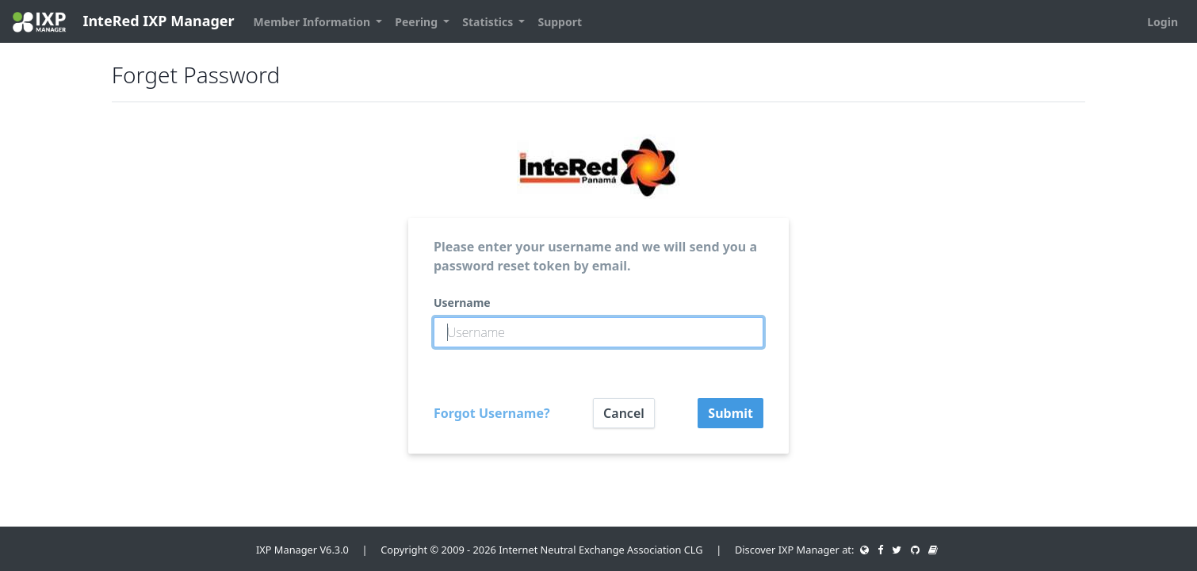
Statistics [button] (489, 21)
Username (462, 302)
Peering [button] (417, 21)
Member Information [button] (313, 21)
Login (1162, 21)
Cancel (623, 413)
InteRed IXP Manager (124, 22)
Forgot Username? (492, 413)
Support (559, 21)
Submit (730, 413)
